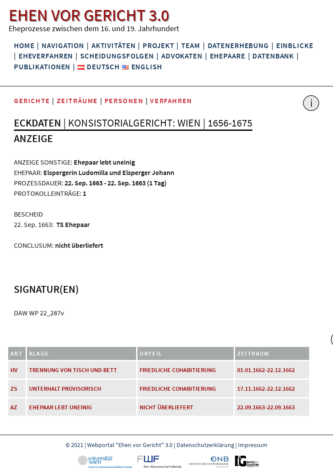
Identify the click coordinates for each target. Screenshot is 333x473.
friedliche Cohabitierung (178, 370)
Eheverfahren (46, 56)
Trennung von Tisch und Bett (73, 370)
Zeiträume (77, 100)
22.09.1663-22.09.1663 (266, 407)
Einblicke (294, 45)
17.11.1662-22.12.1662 (266, 388)
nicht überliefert (166, 407)
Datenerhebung (238, 45)
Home (24, 45)
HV (14, 370)
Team (190, 45)
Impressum (253, 445)
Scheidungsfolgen (117, 56)
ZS (13, 388)
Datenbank (273, 56)
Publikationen (42, 66)
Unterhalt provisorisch (65, 388)
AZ (13, 407)
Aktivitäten (113, 45)
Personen (124, 100)
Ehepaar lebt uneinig (60, 407)
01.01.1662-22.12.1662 (266, 370)
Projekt (158, 45)
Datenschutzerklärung (205, 445)
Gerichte (32, 100)
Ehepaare (227, 56)
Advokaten (181, 56)
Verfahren (171, 100)
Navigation (63, 45)
